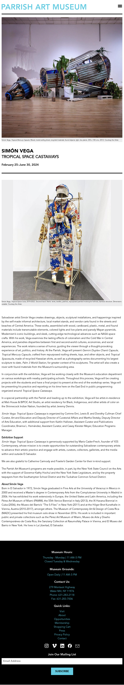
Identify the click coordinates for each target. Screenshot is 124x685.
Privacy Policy (62, 634)
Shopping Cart (62, 627)
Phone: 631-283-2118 (62, 595)
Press (62, 631)
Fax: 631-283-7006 (62, 599)
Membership (62, 623)
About (62, 615)
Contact (62, 638)
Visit (62, 611)
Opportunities (62, 619)
